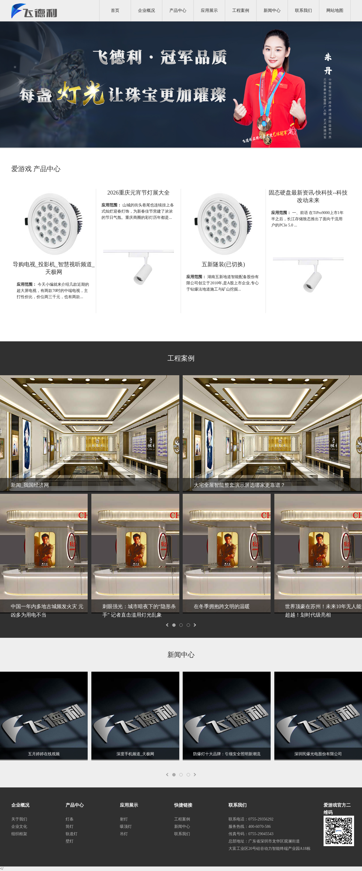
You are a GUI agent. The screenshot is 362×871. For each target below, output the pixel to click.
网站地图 (334, 10)
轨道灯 (71, 834)
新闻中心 (272, 10)
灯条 (70, 819)
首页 (115, 10)
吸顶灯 (126, 826)
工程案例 (240, 10)
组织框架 (19, 834)
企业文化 (19, 826)
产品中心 (177, 10)
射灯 (124, 819)
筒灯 (70, 826)
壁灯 (70, 841)
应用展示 (209, 10)
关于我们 (19, 819)
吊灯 (124, 834)
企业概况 (146, 10)
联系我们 (303, 10)
